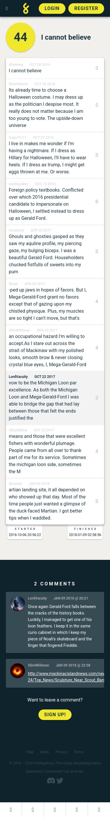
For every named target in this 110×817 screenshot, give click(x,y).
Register (86, 8)
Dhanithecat (18, 84)
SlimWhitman (19, 330)
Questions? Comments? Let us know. (55, 771)
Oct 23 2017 (44, 430)
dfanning (16, 65)
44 (20, 37)
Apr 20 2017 (41, 230)
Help (30, 752)
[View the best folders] (99, 809)
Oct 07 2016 (43, 137)
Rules (44, 752)
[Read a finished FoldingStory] (77, 809)
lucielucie (16, 230)
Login (52, 8)
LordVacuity (18, 377)
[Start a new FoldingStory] (33, 809)
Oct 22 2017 (45, 377)
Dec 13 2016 (45, 184)
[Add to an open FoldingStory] (55, 809)
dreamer (15, 484)
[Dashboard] (11, 809)
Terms (79, 752)
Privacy (61, 752)
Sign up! (55, 714)
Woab (13, 284)
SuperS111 (17, 137)
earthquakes (18, 184)
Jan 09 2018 (39, 484)
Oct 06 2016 (40, 65)
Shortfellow (18, 430)
